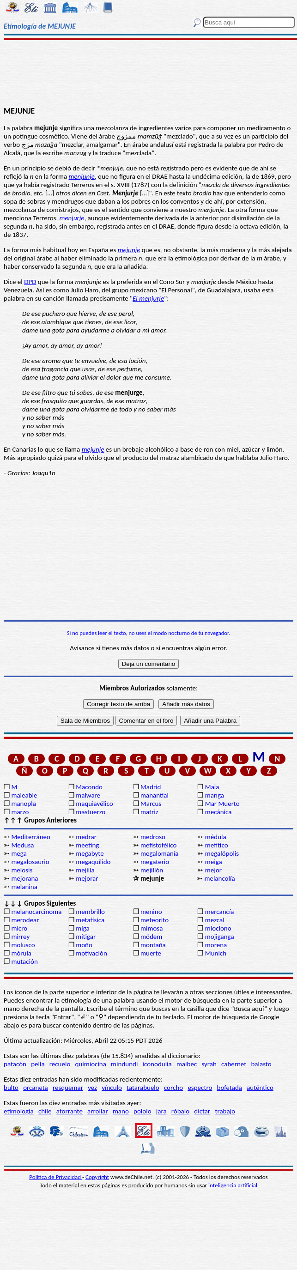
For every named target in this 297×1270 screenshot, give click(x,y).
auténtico (260, 1087)
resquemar (68, 1087)
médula (215, 837)
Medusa (22, 845)
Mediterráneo (30, 837)
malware (88, 795)
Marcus (150, 803)
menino (151, 911)
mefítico (216, 845)
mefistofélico (158, 845)
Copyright (97, 1176)
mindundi (124, 1064)
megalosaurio (30, 862)
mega (18, 853)
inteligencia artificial (232, 1185)
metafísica (90, 920)
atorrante (69, 1111)
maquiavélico (94, 803)
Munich (215, 953)
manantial (154, 795)
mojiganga (219, 936)
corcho (173, 1087)
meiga (213, 862)
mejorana (24, 878)
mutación (24, 961)
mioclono (218, 928)
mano (121, 1111)
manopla (23, 803)
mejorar (87, 878)
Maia (212, 787)
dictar (202, 1111)
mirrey (20, 936)
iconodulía (157, 1064)
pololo (142, 1111)
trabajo (225, 1111)
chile (45, 1111)
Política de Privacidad (55, 1176)
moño (84, 945)
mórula (21, 953)
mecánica (218, 812)
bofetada (229, 1087)
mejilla (85, 870)
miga (82, 928)
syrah (208, 1064)
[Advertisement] (148, 72)
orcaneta (35, 1087)
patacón (15, 1064)
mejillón (151, 870)
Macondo (89, 787)
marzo (20, 812)
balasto (261, 1064)
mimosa (151, 928)
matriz (149, 812)
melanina (24, 887)
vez (92, 1087)
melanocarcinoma (36, 911)
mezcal (214, 920)
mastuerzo (90, 812)
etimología (19, 1111)
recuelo (60, 1064)
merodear (25, 920)
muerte (150, 953)
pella (37, 1064)
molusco (23, 945)
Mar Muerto (222, 803)
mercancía (219, 911)
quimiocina (90, 1064)
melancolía (219, 878)
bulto (11, 1087)
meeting (87, 845)
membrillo (90, 911)
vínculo (112, 1087)
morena (216, 945)
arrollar (97, 1111)
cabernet (233, 1064)
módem (151, 936)
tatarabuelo (143, 1087)
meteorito (154, 920)
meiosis (21, 870)
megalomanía (159, 853)
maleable (24, 795)
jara (161, 1111)
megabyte (89, 853)
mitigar (86, 936)
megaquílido (93, 862)
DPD (30, 282)
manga (214, 795)
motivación (91, 953)
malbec (186, 1064)
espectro (200, 1087)
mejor (213, 870)
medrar (86, 837)
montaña (153, 945)
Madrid (150, 787)
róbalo (180, 1111)
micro (19, 928)
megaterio (154, 862)
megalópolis (222, 853)
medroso (152, 837)
